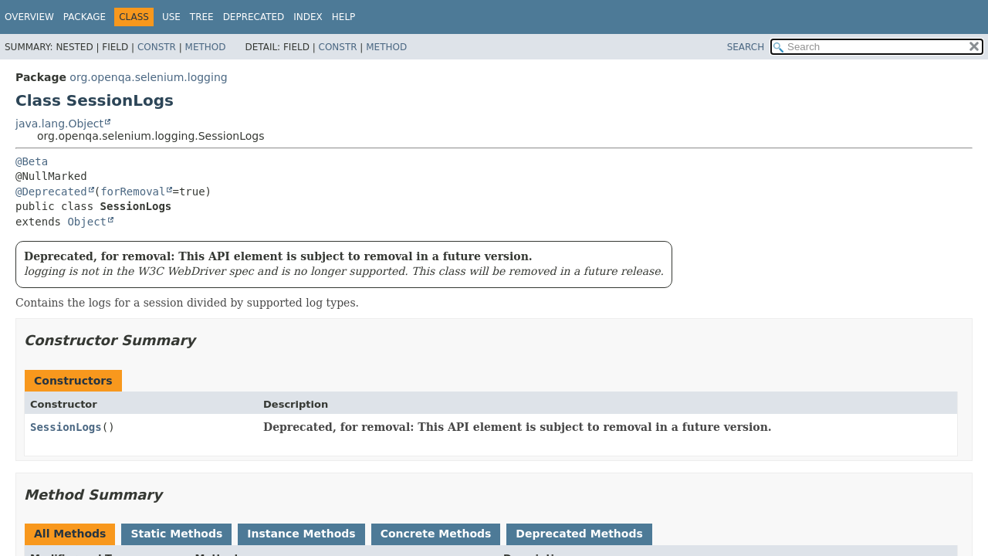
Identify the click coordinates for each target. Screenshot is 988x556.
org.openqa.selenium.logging (148, 77)
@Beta (31, 161)
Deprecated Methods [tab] (579, 533)
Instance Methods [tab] (301, 533)
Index (308, 17)
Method (205, 47)
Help (344, 17)
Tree (202, 17)
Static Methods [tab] (176, 533)
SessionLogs (66, 427)
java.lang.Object (59, 123)
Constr (156, 47)
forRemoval (132, 191)
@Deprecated (51, 191)
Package (84, 17)
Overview (29, 17)
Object (87, 221)
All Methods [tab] (70, 533)
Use (171, 17)
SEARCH (746, 47)
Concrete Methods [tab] (436, 533)
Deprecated (254, 17)
